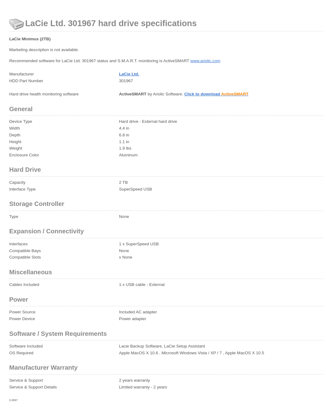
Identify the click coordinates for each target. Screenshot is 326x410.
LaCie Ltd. (129, 74)
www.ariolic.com (205, 60)
